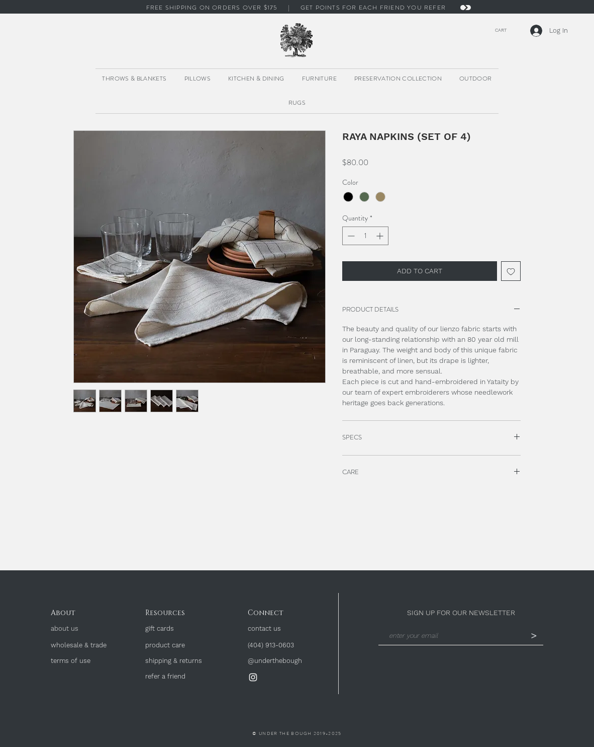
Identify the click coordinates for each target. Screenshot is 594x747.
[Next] (465, 7)
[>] (533, 636)
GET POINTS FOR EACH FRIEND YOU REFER (374, 7)
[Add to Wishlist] (511, 271)
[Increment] (380, 236)
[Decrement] (350, 236)
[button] (498, 30)
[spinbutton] (365, 236)
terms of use (70, 660)
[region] (296, 40)
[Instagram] (253, 677)
